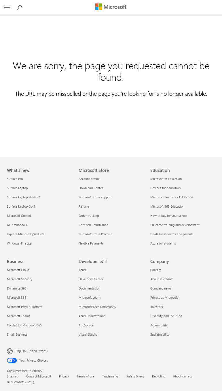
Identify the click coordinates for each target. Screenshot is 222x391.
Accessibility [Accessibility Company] (159, 325)
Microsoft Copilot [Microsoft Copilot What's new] (19, 215)
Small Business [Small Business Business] (17, 334)
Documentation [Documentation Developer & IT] (89, 288)
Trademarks (110, 376)
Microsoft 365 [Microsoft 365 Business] (16, 297)
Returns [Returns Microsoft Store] (84, 206)
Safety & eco (135, 376)
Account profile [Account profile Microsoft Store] (89, 178)
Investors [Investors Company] (156, 306)
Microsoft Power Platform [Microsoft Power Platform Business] (24, 306)
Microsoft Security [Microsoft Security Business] (19, 279)
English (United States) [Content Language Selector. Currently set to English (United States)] (32, 351)
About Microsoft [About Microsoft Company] (161, 279)
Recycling (158, 376)
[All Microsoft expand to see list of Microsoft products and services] (7, 8)
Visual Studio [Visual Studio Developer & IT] (88, 334)
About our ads (183, 376)
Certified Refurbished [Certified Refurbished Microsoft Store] (93, 225)
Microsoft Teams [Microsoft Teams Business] (18, 316)
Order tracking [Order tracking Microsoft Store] (89, 215)
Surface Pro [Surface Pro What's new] (15, 178)
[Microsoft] (111, 7)
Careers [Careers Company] (155, 270)
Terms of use (85, 376)
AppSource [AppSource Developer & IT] (86, 325)
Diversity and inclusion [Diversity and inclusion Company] (166, 316)
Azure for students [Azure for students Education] (163, 243)
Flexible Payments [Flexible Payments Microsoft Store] (91, 243)
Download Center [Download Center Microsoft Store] (91, 188)
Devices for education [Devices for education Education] (165, 188)
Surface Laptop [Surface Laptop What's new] (17, 188)
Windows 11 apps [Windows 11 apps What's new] (19, 243)
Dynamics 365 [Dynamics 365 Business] (16, 288)
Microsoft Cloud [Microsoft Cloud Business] (18, 270)
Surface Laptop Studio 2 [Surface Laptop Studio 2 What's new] (23, 197)
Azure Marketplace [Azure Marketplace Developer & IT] (92, 316)
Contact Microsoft (38, 376)
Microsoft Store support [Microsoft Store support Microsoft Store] (95, 197)
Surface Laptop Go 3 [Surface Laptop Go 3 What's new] (21, 206)
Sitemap (12, 376)
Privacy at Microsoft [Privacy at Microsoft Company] (164, 297)
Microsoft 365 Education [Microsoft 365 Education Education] (167, 206)
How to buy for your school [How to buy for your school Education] (168, 215)
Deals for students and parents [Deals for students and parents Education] (171, 234)
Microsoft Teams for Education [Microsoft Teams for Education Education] (171, 197)
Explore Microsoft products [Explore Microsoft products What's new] (25, 234)
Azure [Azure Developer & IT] (83, 270)
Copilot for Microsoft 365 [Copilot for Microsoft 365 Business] (24, 325)
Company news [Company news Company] (160, 288)
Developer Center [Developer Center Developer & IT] (91, 279)
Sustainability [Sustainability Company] (159, 334)
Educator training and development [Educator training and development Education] (175, 225)
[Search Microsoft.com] (20, 7)
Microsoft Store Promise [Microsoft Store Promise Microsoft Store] (95, 234)
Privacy (64, 376)
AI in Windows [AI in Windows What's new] (17, 225)
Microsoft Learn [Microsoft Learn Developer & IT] (89, 297)
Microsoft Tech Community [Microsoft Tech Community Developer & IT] (97, 306)
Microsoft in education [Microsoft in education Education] (166, 178)
